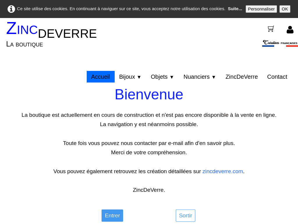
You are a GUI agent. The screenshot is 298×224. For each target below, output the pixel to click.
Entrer (112, 215)
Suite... (235, 8)
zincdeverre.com (223, 171)
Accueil (100, 77)
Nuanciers (199, 77)
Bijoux (130, 77)
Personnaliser (261, 8)
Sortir (185, 215)
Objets (162, 77)
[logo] (53, 37)
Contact (277, 77)
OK (285, 8)
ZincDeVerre (242, 77)
